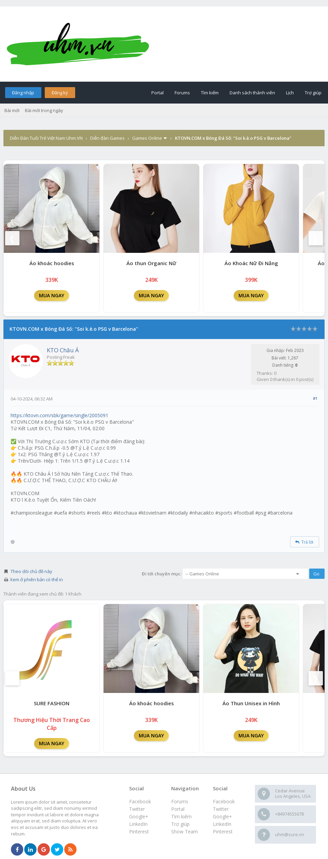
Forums (182, 93)
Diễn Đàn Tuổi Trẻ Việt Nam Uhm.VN (46, 138)
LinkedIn (222, 824)
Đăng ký (60, 93)
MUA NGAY (51, 295)
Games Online (147, 138)
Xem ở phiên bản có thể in (36, 579)
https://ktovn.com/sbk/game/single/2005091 (59, 415)
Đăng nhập (23, 93)
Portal (157, 93)
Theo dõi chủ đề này (31, 571)
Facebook (224, 801)
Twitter (221, 809)
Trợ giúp (313, 93)
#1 (315, 398)
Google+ (222, 816)
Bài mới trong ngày (44, 110)
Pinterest (223, 831)
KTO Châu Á (63, 350)
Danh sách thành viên (252, 93)
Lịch (290, 93)
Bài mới (11, 110)
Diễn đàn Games (107, 138)
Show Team (184, 831)
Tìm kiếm (210, 93)
